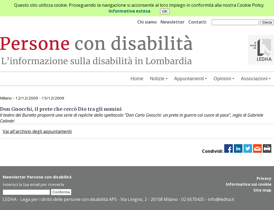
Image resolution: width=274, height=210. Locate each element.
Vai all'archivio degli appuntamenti (37, 131)
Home (137, 78)
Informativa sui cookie (248, 184)
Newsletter (173, 22)
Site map (262, 190)
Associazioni (256, 78)
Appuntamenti (190, 78)
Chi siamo (147, 22)
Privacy (264, 178)
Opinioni (224, 78)
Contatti (197, 22)
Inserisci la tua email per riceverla (33, 184)
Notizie (159, 78)
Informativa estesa (129, 11)
